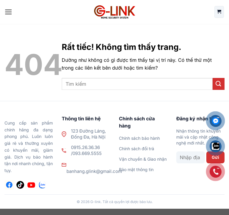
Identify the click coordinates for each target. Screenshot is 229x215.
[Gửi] (219, 84)
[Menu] (8, 12)
